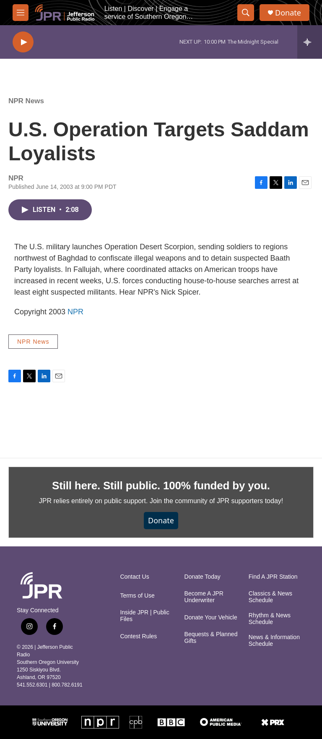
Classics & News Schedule (270, 596)
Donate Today (202, 577)
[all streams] (309, 42)
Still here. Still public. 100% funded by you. (161, 485)
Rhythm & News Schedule (270, 618)
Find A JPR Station (273, 577)
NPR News (26, 101)
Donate (288, 12)
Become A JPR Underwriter (203, 596)
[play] (23, 42)
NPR (75, 312)
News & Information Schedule (274, 640)
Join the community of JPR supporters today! (216, 500)
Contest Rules (138, 636)
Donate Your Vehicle (210, 617)
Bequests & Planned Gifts (211, 637)
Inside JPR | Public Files (144, 615)
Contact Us (134, 577)
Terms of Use (137, 596)
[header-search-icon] (245, 12)
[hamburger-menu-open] (21, 12)
